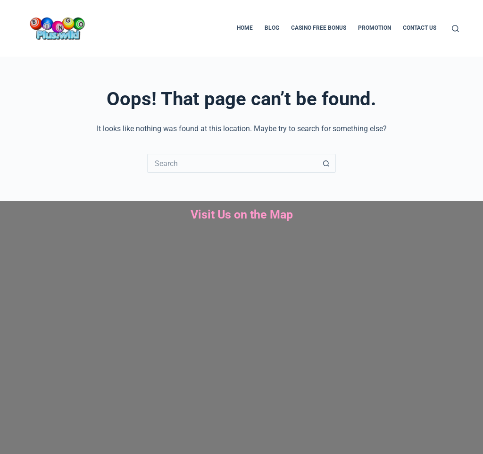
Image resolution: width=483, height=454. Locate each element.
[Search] (455, 28)
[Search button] (326, 163)
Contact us (419, 28)
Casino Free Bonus (318, 28)
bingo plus (241, 339)
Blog (272, 28)
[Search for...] (232, 163)
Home (245, 28)
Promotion (374, 28)
